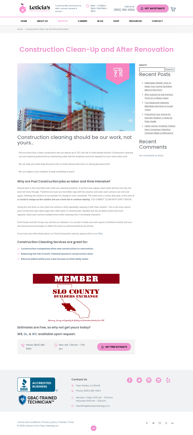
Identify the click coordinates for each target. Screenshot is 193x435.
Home (24, 21)
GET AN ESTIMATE (153, 8)
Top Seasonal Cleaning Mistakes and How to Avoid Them (159, 106)
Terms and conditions (28, 422)
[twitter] (139, 380)
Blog (100, 21)
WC (34, 334)
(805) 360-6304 (124, 10)
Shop (116, 21)
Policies (62, 422)
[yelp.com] (168, 380)
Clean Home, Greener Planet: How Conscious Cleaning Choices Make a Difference (160, 129)
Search (143, 65)
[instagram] (149, 380)
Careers (82, 21)
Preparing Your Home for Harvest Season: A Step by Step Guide (158, 118)
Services (63, 21)
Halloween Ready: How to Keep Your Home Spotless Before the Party (158, 86)
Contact (157, 21)
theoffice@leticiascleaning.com (93, 405)
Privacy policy (49, 422)
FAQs (100, 233)
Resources (135, 21)
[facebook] (130, 380)
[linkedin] (158, 380)
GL (25, 334)
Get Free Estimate (114, 347)
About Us (42, 21)
